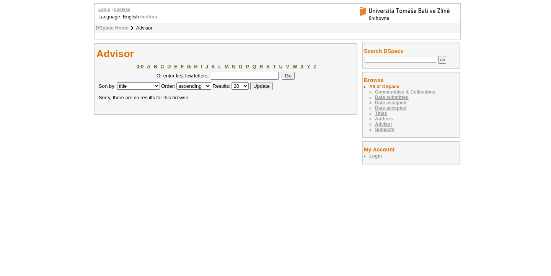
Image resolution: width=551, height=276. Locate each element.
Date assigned (390, 102)
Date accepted (390, 108)
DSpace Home (112, 28)
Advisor (383, 124)
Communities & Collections (405, 92)
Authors (384, 119)
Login (104, 9)
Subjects (385, 129)
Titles (381, 113)
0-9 (140, 66)
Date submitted (392, 97)
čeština (148, 17)
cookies (122, 9)
